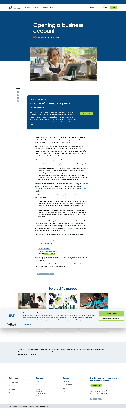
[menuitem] (26, 7)
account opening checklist (67, 264)
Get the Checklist (86, 114)
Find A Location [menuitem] (103, 7)
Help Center (66, 381)
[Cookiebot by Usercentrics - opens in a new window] (11, 406)
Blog (37, 386)
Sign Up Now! (96, 385)
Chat (11, 386)
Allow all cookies (111, 395)
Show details (27, 406)
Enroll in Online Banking (67, 387)
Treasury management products (47, 251)
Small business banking (45, 243)
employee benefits (49, 253)
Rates (89, 2)
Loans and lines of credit (45, 246)
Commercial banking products (47, 241)
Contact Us (114, 2)
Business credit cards (44, 248)
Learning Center (48, 7)
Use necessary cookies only (111, 400)
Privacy (108, 2)
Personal (27, 7)
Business (36, 7)
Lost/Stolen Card (67, 384)
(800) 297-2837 (14, 382)
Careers (78, 2)
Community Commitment (39, 390)
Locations (13, 389)
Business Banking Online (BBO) (71, 258)
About (84, 2)
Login (113, 7)
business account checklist (70, 228)
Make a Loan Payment (98, 2)
